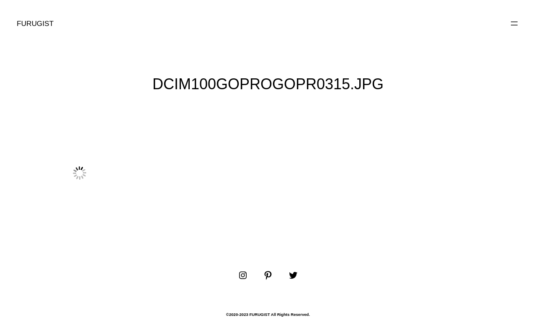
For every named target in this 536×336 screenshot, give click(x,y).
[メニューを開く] (514, 23)
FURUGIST (35, 23)
